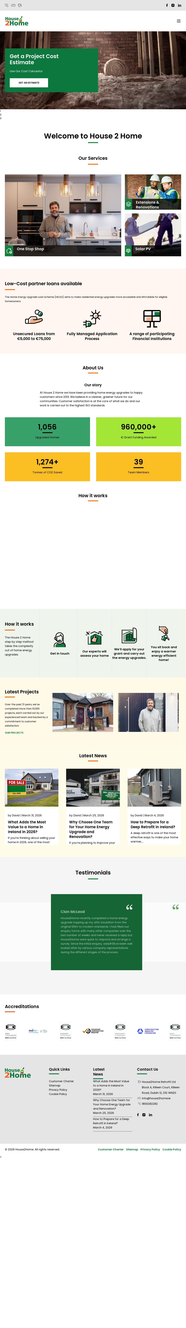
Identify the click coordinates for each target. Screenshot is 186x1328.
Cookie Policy (58, 1094)
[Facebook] (167, 5)
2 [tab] (0, 114)
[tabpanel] (93, 70)
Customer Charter (61, 1081)
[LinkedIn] (179, 5)
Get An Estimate (29, 82)
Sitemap (54, 1085)
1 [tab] (0, 111)
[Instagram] (172, 5)
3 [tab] (0, 118)
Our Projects (14, 732)
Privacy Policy (58, 1090)
